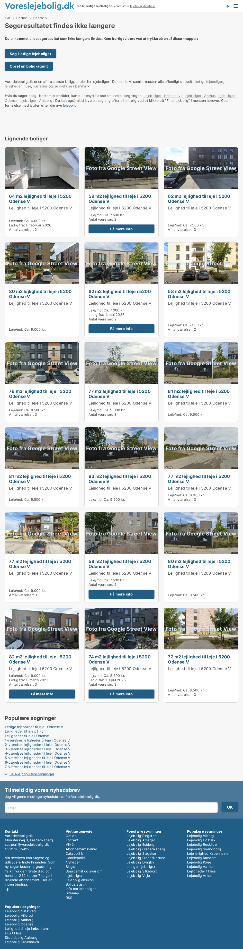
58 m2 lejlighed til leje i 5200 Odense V (199, 294)
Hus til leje (13, 933)
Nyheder (73, 862)
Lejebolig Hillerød (19, 915)
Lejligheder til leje (201, 871)
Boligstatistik (76, 884)
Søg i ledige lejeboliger (30, 54)
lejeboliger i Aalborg (36, 100)
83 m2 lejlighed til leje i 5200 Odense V (120, 479)
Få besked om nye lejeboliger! (228, 6)
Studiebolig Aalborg (21, 937)
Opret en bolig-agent (29, 66)
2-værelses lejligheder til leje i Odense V (38, 744)
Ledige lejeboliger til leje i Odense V (34, 727)
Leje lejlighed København (207, 853)
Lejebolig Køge (199, 862)
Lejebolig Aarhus (200, 866)
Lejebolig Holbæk (201, 840)
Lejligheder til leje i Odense (27, 736)
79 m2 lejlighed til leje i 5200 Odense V (40, 393)
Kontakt (72, 840)
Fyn (7, 17)
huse (27, 86)
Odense (21, 17)
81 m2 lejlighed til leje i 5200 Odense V (199, 393)
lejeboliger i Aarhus (200, 96)
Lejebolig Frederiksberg (145, 849)
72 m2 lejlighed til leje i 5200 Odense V (199, 659)
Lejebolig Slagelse (141, 853)
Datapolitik (74, 853)
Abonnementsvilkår (81, 849)
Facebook (7, 890)
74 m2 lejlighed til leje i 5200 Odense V (120, 659)
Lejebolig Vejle (138, 875)
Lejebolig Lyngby (140, 862)
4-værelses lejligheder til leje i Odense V (38, 753)
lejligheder (13, 86)
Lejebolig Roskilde (202, 844)
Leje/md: (16, 221)
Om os (71, 836)
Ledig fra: (17, 225)
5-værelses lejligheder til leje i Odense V (37, 758)
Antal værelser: (21, 229)
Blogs (70, 866)
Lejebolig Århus (199, 875)
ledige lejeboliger (209, 81)
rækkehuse (63, 86)
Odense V (40, 18)
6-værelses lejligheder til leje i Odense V (38, 762)
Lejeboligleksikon (80, 880)
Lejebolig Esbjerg (140, 844)
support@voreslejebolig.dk (27, 844)
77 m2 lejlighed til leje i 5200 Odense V (120, 393)
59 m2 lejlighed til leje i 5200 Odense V (120, 198)
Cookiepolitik (76, 858)
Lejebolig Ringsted (141, 836)
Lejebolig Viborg (200, 836)
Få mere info (121, 229)
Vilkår (70, 844)
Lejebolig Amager (140, 840)
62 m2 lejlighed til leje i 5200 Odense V (199, 198)
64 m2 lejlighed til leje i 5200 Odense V (40, 198)
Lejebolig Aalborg (19, 920)
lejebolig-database (143, 6)
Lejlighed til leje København (27, 928)
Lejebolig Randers (201, 858)
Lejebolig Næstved (20, 911)
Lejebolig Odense (19, 924)
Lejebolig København (22, 942)
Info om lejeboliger (81, 889)
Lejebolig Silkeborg (142, 871)
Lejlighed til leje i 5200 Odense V (40, 208)
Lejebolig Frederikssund (146, 858)
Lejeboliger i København (163, 96)
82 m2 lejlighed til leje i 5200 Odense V (40, 659)
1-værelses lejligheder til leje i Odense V (37, 740)
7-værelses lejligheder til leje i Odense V (37, 767)
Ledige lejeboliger (141, 866)
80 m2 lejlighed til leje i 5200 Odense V (40, 294)
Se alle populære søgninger (31, 774)
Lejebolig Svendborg (204, 849)
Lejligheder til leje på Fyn (25, 731)
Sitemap (72, 893)
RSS (69, 898)
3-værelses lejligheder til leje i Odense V (38, 749)
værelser (40, 86)
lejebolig (70, 105)
